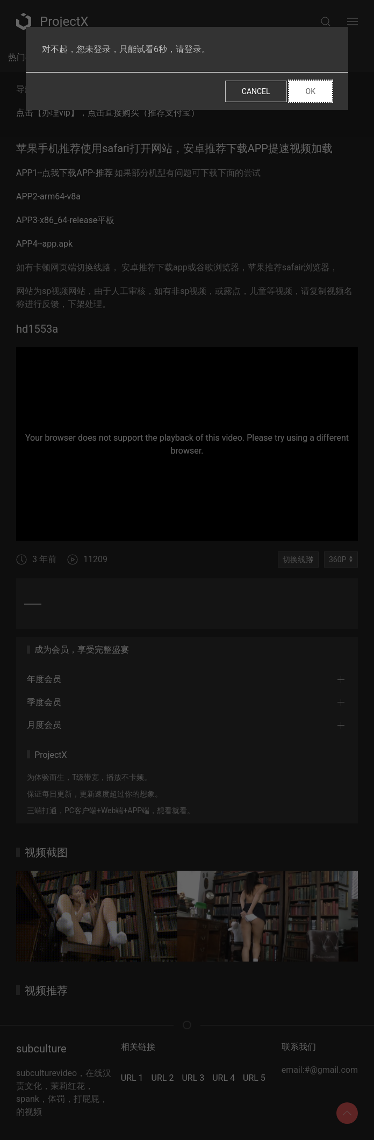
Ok (310, 91)
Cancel (256, 91)
